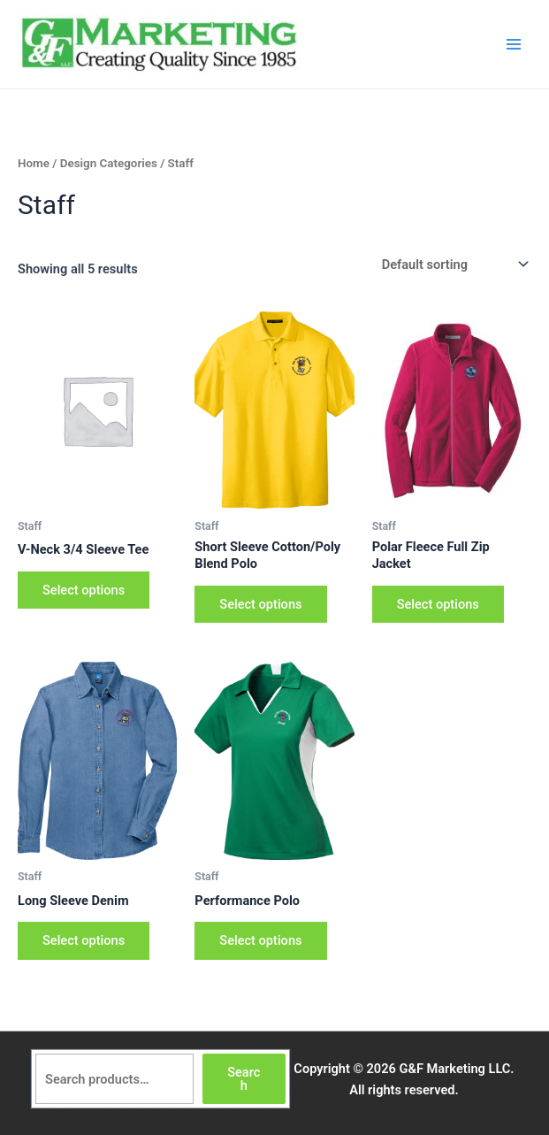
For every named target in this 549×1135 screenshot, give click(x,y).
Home (34, 163)
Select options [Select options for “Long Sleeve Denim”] (83, 940)
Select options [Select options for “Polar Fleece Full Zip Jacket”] (438, 604)
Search (243, 1078)
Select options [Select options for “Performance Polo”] (260, 940)
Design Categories (108, 163)
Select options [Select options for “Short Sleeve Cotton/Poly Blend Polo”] (260, 604)
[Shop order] (453, 265)
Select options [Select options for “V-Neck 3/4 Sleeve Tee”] (83, 590)
